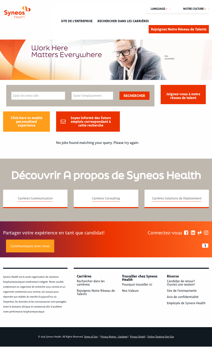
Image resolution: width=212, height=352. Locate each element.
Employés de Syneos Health (186, 303)
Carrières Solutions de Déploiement (176, 198)
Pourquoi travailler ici (137, 284)
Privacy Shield (137, 336)
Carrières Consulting (106, 198)
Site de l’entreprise (77, 21)
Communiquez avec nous (30, 246)
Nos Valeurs (130, 290)
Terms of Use (91, 336)
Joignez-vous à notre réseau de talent (183, 96)
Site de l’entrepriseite (182, 290)
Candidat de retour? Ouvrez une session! (181, 283)
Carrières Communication (35, 198)
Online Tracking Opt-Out (160, 336)
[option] (106, 60)
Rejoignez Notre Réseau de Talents (179, 29)
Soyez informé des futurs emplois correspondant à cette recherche (91, 122)
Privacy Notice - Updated (114, 336)
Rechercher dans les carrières (123, 21)
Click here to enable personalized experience (26, 122)
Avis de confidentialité (183, 297)
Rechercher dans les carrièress (91, 283)
